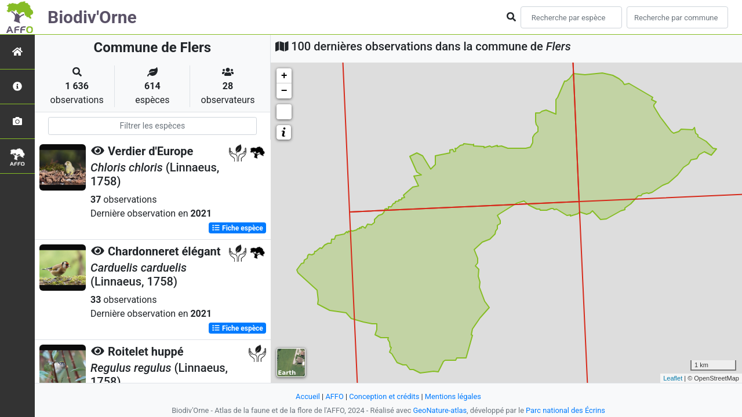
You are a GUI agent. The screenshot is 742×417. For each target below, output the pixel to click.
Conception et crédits (384, 396)
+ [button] (284, 76)
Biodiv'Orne (92, 17)
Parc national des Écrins (565, 410)
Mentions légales (453, 396)
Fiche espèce (237, 228)
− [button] (284, 91)
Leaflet (672, 378)
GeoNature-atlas (440, 410)
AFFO (334, 396)
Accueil (308, 396)
